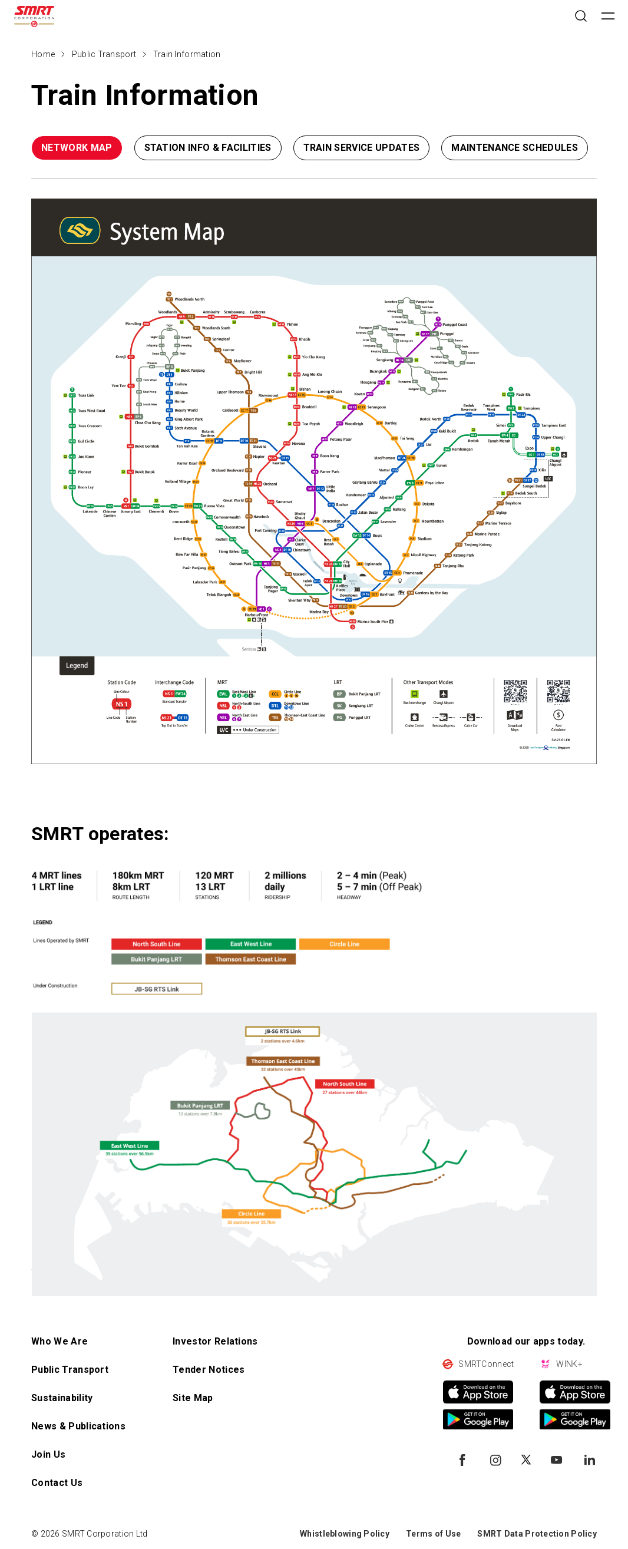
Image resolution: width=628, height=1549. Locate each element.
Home (43, 54)
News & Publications (78, 1426)
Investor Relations (215, 1341)
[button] (555, 150)
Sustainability (61, 1397)
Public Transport (104, 54)
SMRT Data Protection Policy (537, 1533)
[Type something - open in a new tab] (314, 481)
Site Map (193, 1397)
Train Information (187, 54)
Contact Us (56, 1482)
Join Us (48, 1454)
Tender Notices (208, 1369)
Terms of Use (433, 1533)
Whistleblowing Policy (344, 1533)
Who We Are (59, 1341)
